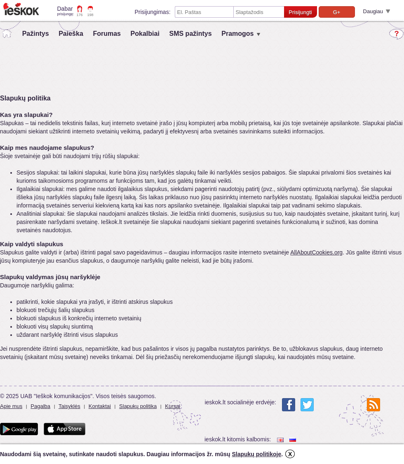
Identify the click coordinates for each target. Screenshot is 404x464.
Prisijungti (300, 12)
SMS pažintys (190, 33)
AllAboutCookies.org (316, 252)
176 (80, 15)
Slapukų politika (138, 406)
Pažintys (35, 33)
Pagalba (40, 406)
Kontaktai (100, 406)
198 (90, 15)
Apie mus (11, 406)
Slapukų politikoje (256, 454)
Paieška (71, 33)
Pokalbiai (145, 33)
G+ (337, 12)
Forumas (107, 33)
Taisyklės (69, 406)
